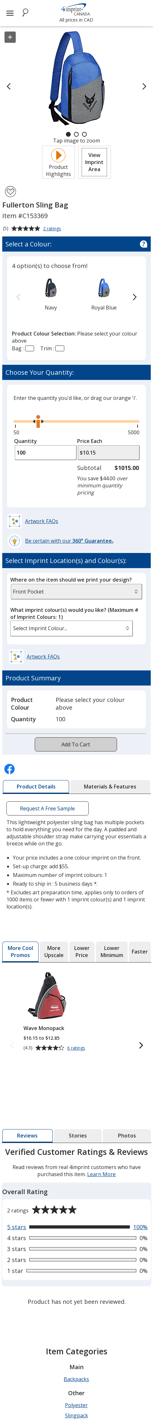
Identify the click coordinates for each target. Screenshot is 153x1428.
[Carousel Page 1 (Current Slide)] (68, 134)
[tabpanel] (76, 1227)
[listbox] (71, 628)
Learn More (101, 1174)
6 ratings (77, 1048)
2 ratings (53, 229)
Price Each (89, 441)
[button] (94, 162)
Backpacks (76, 1379)
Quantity (25, 441)
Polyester (76, 1405)
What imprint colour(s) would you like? (74, 613)
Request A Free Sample (47, 808)
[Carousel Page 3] (84, 134)
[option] (50, 293)
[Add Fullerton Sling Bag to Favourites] (10, 191)
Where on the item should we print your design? (71, 579)
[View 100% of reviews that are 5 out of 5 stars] (77, 1226)
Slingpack (76, 1415)
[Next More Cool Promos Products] (140, 1046)
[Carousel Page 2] (76, 134)
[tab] (36, 787)
